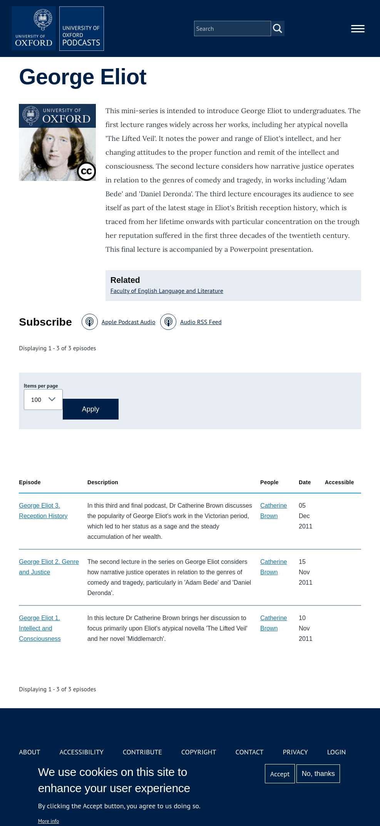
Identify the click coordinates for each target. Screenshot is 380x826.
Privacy (295, 751)
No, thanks (318, 774)
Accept (280, 773)
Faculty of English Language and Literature (166, 290)
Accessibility (81, 751)
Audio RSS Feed (200, 322)
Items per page (41, 385)
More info (48, 821)
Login (336, 751)
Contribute (142, 751)
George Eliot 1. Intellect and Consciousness (40, 628)
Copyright (198, 751)
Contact (250, 751)
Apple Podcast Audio (129, 322)
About (29, 751)
